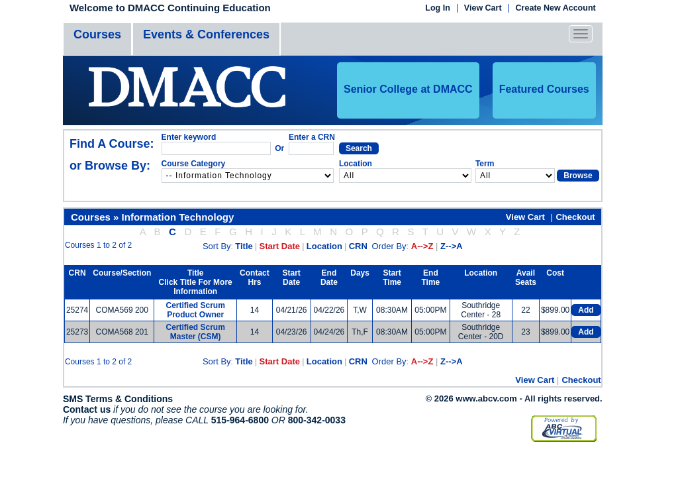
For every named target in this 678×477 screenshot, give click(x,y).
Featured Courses (544, 89)
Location (324, 246)
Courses (97, 34)
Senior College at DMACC (408, 89)
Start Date (280, 246)
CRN (358, 246)
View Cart (483, 8)
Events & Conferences (206, 34)
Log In (437, 8)
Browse (577, 175)
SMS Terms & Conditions (118, 399)
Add (585, 310)
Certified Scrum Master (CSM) (195, 332)
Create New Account (556, 8)
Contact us (87, 409)
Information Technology (178, 217)
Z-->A (451, 246)
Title (244, 246)
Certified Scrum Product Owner (195, 310)
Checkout (575, 217)
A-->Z (422, 246)
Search (359, 148)
